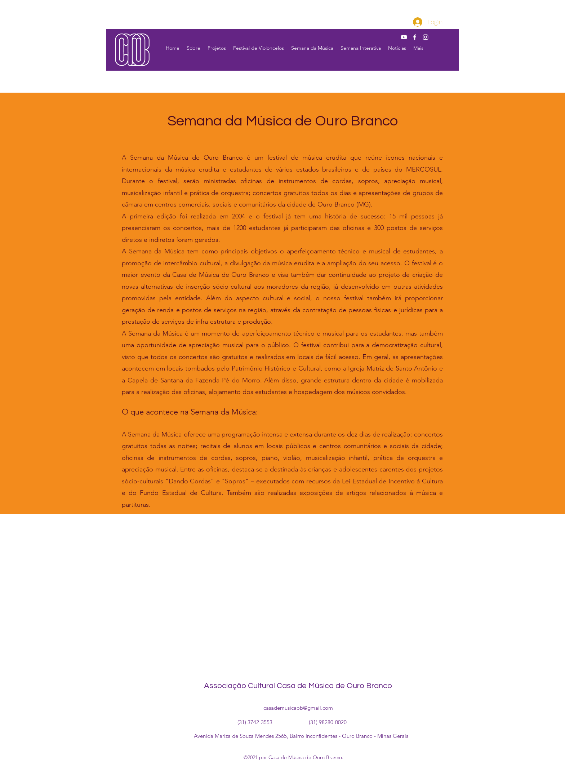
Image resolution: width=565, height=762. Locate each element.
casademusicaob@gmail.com (298, 707)
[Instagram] (425, 37)
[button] (193, 48)
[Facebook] (414, 37)
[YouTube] (404, 37)
